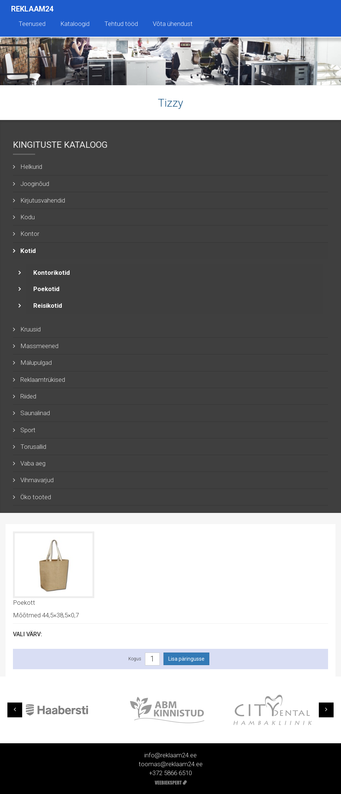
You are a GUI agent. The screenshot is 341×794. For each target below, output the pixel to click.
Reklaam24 (32, 8)
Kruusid (30, 329)
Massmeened (39, 346)
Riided (28, 396)
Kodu (27, 217)
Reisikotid (47, 305)
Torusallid (33, 446)
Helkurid (31, 166)
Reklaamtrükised (42, 379)
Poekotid (46, 289)
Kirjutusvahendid (42, 200)
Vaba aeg (32, 463)
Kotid (28, 250)
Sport (28, 430)
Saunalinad (35, 413)
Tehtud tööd (121, 23)
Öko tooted (35, 497)
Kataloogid (75, 23)
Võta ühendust (173, 23)
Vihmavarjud (37, 480)
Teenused (31, 23)
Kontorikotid (51, 272)
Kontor (29, 233)
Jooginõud (34, 183)
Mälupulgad (36, 362)
